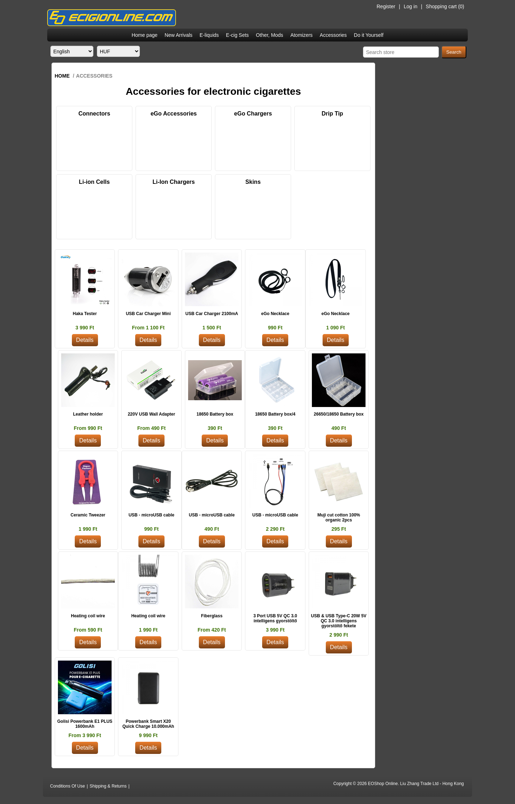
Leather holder (88, 414)
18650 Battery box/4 (275, 414)
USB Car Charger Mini (148, 313)
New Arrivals (178, 35)
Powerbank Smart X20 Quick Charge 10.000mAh (148, 724)
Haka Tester (85, 313)
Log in (410, 6)
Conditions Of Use (67, 786)
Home (62, 76)
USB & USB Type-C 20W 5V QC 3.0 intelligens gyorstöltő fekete (338, 620)
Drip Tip (332, 114)
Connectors (94, 114)
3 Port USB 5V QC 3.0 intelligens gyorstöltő (275, 618)
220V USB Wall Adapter (151, 414)
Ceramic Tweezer (87, 515)
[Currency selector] (118, 51)
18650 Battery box (215, 414)
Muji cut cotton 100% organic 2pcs (338, 518)
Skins (253, 182)
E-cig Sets (237, 35)
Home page (144, 35)
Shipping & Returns (108, 786)
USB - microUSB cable (151, 515)
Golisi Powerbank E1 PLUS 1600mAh (84, 724)
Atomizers (301, 35)
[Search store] (401, 52)
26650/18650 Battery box (338, 414)
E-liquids (209, 35)
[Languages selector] (71, 51)
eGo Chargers (253, 114)
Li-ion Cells (94, 182)
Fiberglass (211, 615)
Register (386, 6)
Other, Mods (269, 35)
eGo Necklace (275, 313)
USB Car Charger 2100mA (211, 313)
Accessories (333, 35)
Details (85, 340)
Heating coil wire (88, 615)
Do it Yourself (369, 35)
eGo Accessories (174, 114)
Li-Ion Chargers (173, 182)
